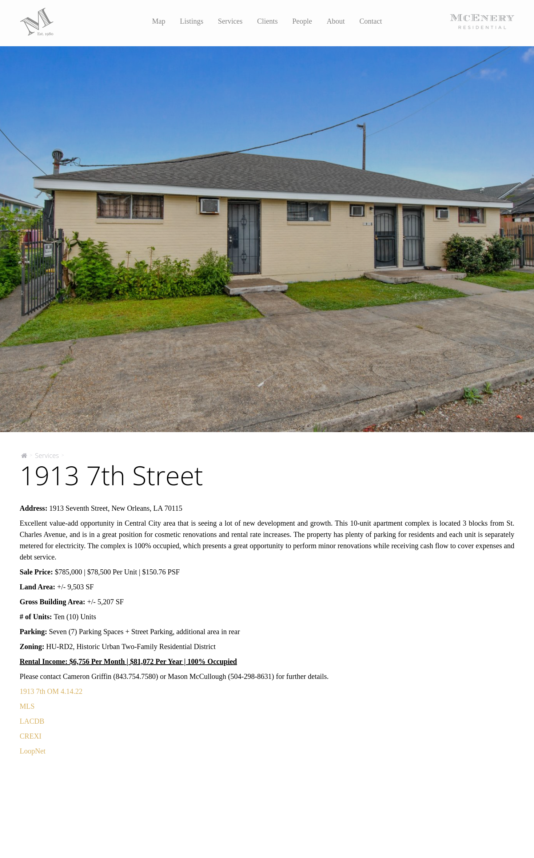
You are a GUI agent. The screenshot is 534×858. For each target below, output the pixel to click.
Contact (370, 21)
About (336, 21)
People (302, 21)
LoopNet (32, 751)
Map (159, 21)
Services (230, 21)
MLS (27, 706)
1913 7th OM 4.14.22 (51, 691)
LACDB (32, 721)
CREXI (30, 736)
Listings (191, 21)
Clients (267, 21)
